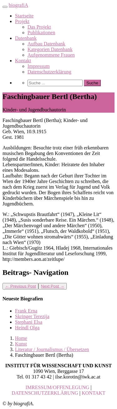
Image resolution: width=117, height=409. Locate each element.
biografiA (18, 5)
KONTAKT (93, 393)
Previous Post (20, 286)
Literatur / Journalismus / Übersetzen (52, 349)
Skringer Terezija (32, 316)
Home (21, 338)
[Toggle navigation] (4, 7)
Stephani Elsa (28, 322)
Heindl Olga (27, 327)
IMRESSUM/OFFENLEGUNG (57, 387)
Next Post (52, 286)
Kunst (21, 343)
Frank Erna (26, 310)
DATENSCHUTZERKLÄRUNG (45, 393)
